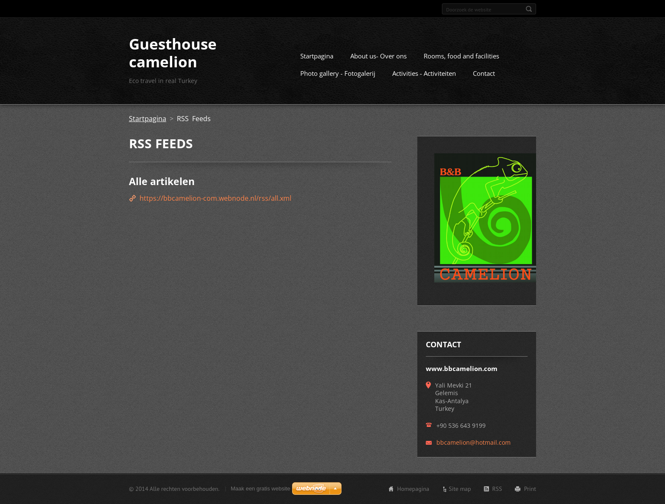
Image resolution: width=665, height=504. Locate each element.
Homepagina (413, 489)
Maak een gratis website (260, 488)
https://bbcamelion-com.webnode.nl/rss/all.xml (215, 198)
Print (530, 489)
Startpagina (316, 56)
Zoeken (529, 9)
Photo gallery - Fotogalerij (337, 73)
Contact (484, 73)
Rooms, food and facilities (461, 56)
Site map (460, 489)
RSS (497, 489)
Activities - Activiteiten (424, 73)
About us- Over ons (378, 56)
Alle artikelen (162, 181)
